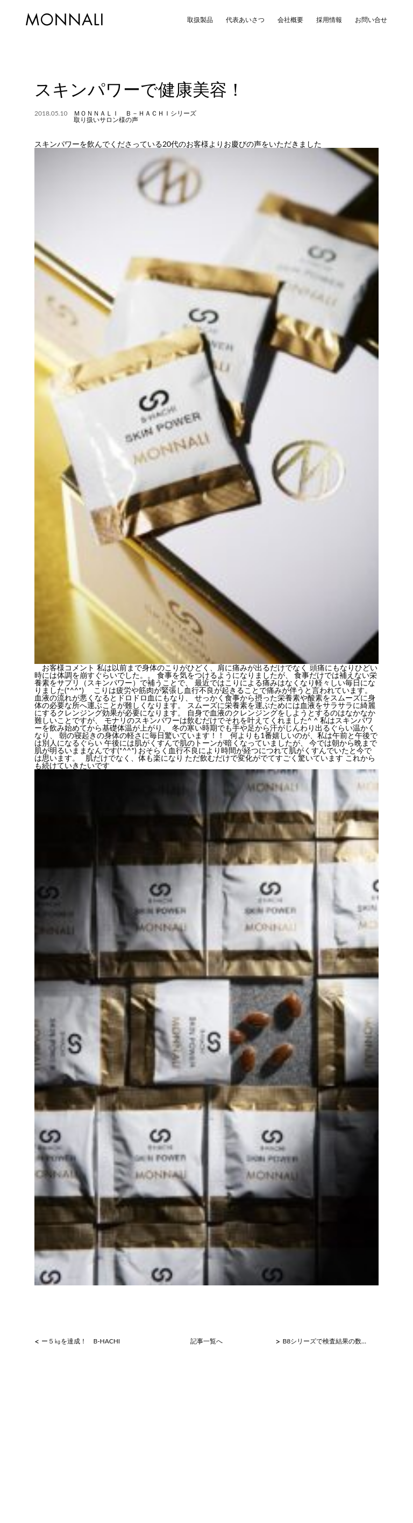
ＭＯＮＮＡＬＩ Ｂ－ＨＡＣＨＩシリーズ (135, 113)
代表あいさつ (245, 20)
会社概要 (290, 20)
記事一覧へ (206, 1341)
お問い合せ (371, 20)
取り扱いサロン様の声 (106, 120)
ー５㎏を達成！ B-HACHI (80, 1341)
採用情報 (329, 20)
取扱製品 (200, 20)
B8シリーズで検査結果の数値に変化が (326, 1341)
